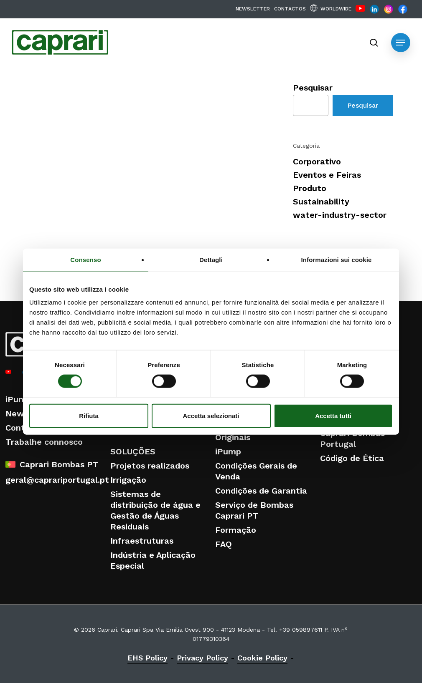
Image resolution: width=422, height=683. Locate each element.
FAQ (223, 544)
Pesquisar (313, 88)
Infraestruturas (141, 541)
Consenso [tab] (85, 259)
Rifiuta (89, 415)
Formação (235, 530)
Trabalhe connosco (44, 442)
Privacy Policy (202, 657)
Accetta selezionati (211, 415)
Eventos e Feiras (327, 175)
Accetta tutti (333, 415)
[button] (400, 42)
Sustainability (321, 202)
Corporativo (317, 161)
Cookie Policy (262, 657)
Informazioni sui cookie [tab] (336, 259)
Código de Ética (352, 458)
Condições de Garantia (261, 491)
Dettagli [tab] (211, 259)
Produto (309, 188)
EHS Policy (147, 657)
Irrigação (128, 480)
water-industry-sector (339, 215)
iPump (18, 399)
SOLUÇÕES (132, 451)
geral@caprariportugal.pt (57, 480)
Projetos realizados (149, 466)
